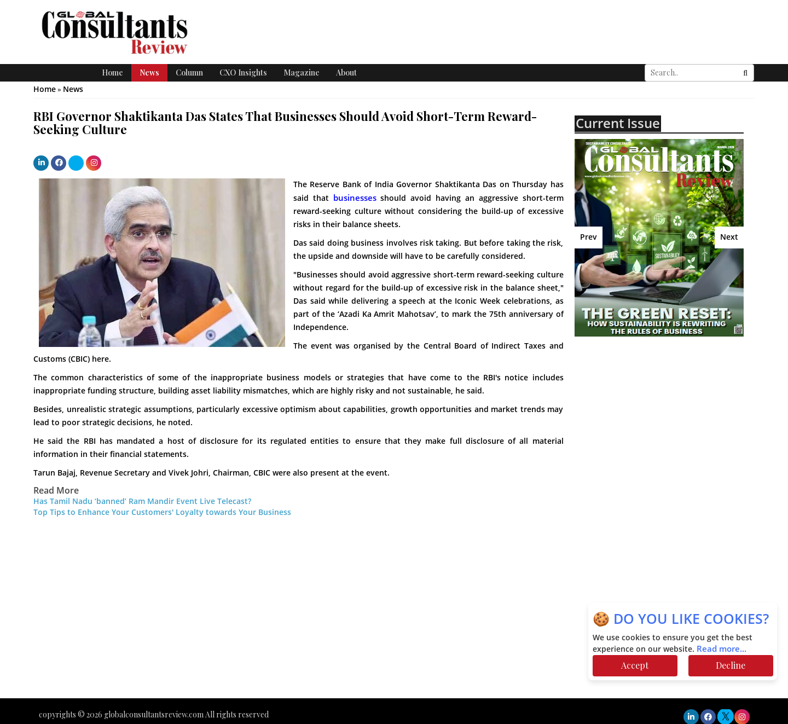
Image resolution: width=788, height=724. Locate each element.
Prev (588, 237)
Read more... (721, 649)
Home (112, 72)
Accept (634, 665)
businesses (354, 198)
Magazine (301, 72)
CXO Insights (243, 72)
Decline (730, 665)
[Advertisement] (670, 424)
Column (189, 72)
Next (729, 237)
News (149, 72)
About (346, 72)
